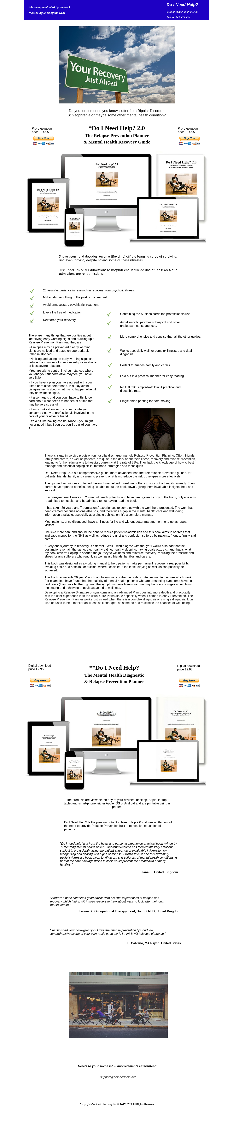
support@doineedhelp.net (118, 1077)
